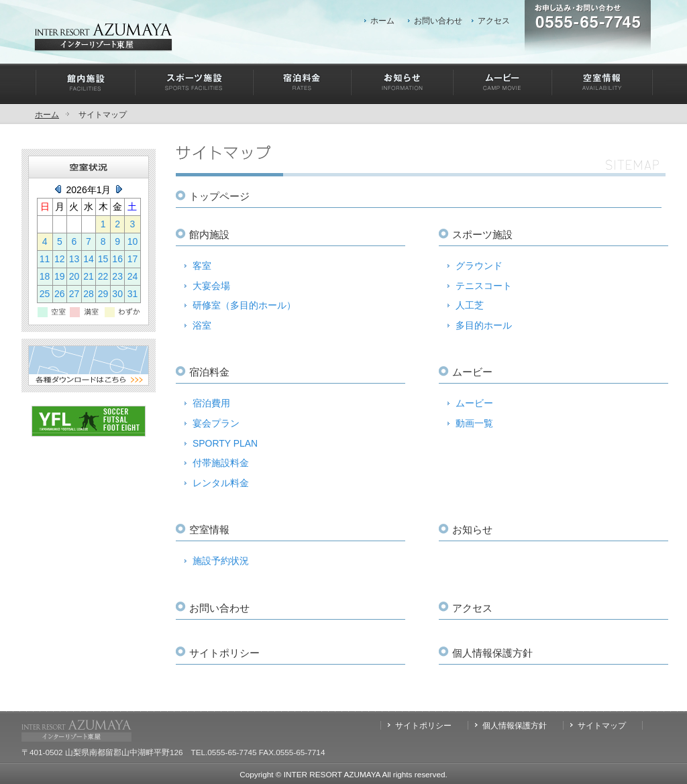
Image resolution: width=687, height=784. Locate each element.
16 (117, 259)
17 (132, 259)
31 (132, 293)
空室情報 (209, 529)
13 (74, 259)
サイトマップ (602, 725)
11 (45, 259)
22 (103, 276)
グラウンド (479, 265)
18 (45, 276)
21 (88, 276)
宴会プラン (216, 423)
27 (74, 293)
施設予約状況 (221, 560)
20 (74, 276)
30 (117, 293)
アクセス (494, 20)
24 (132, 276)
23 (117, 276)
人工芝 (470, 305)
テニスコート (484, 285)
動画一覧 (474, 423)
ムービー (474, 403)
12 (59, 259)
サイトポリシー (224, 653)
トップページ (219, 196)
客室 (202, 265)
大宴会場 (211, 285)
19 (59, 276)
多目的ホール (484, 325)
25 (45, 293)
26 (59, 293)
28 (88, 293)
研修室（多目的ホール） (244, 305)
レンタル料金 (221, 483)
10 (132, 241)
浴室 (202, 325)
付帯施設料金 (221, 462)
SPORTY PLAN (225, 443)
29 (103, 293)
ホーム (382, 20)
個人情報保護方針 (492, 653)
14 (88, 259)
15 (103, 259)
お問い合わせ (438, 20)
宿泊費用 (211, 403)
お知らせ (472, 529)
